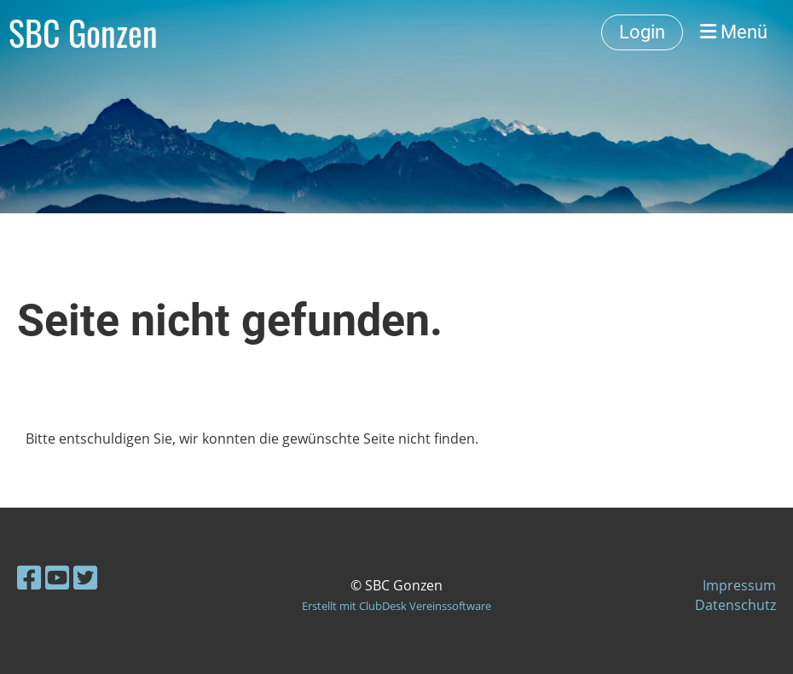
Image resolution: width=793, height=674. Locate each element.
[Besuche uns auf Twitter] (85, 577)
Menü (733, 32)
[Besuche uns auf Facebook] (29, 577)
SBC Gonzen (83, 32)
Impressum (739, 585)
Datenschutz (735, 605)
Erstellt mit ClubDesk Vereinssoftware (396, 605)
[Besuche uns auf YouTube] (57, 577)
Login (642, 32)
